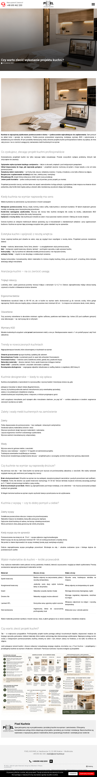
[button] (93, 4)
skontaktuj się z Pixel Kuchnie (72, 646)
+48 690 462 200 (14, 5)
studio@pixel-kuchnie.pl (55, 754)
